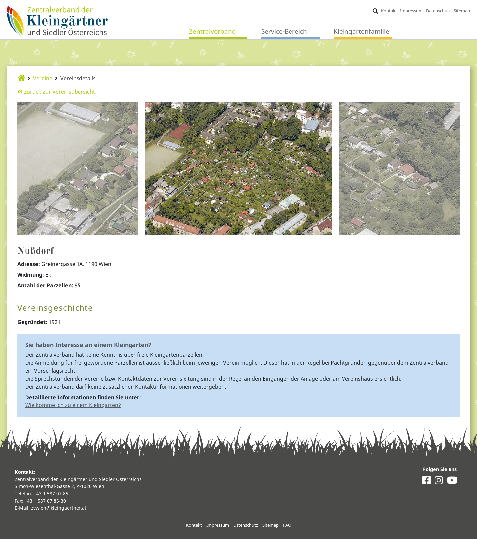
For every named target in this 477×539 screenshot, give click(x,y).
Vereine (42, 78)
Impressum (411, 11)
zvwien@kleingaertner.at (58, 508)
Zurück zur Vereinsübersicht (56, 91)
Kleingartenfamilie (361, 31)
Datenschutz (438, 11)
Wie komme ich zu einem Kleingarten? (73, 405)
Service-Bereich (284, 31)
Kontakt (389, 11)
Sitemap (462, 11)
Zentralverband (212, 31)
